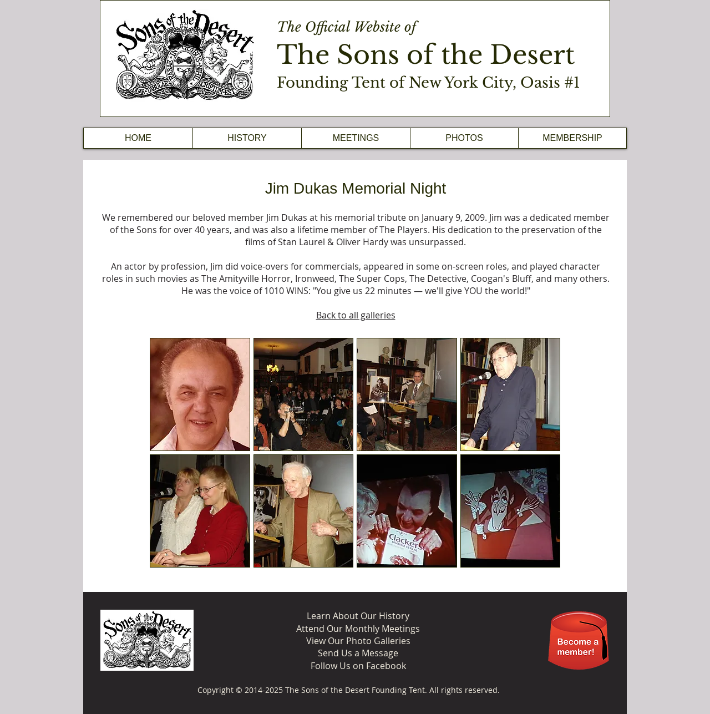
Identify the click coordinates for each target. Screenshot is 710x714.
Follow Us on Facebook (358, 666)
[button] (246, 138)
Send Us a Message (358, 653)
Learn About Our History (358, 616)
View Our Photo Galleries (358, 641)
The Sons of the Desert (426, 54)
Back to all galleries (355, 315)
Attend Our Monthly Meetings (358, 628)
